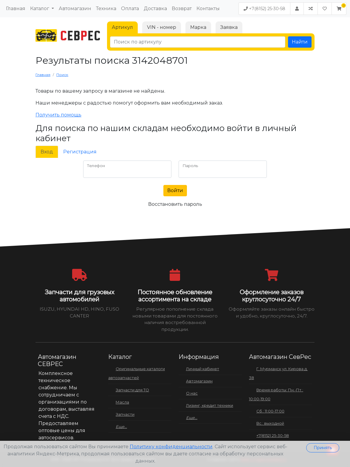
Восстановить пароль (175, 204)
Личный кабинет (202, 368)
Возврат (182, 8)
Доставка (155, 8)
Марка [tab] (198, 27)
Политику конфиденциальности (171, 446)
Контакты (208, 8)
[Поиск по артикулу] (197, 42)
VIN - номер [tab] (161, 27)
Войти (175, 190)
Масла (122, 402)
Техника (106, 8)
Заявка (229, 27)
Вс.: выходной (270, 423)
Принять (323, 447)
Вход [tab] (47, 152)
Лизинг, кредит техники (209, 405)
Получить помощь (58, 115)
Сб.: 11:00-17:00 (270, 411)
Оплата (130, 8)
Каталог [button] (40, 8)
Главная (15, 8)
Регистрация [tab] (80, 152)
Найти (300, 42)
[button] (339, 8)
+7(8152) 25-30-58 (264, 8)
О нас (192, 393)
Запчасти (125, 414)
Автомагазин (75, 8)
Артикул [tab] (122, 27)
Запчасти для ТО (132, 389)
